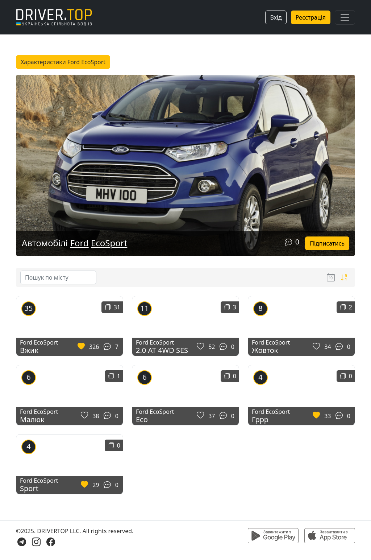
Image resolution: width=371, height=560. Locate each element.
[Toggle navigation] (345, 17)
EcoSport (109, 243)
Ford (79, 243)
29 (95, 485)
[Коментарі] (288, 242)
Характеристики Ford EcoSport (63, 62)
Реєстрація (311, 17)
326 (94, 347)
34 (327, 347)
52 (211, 347)
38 (95, 416)
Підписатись (327, 243)
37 (211, 416)
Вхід (276, 17)
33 (327, 416)
